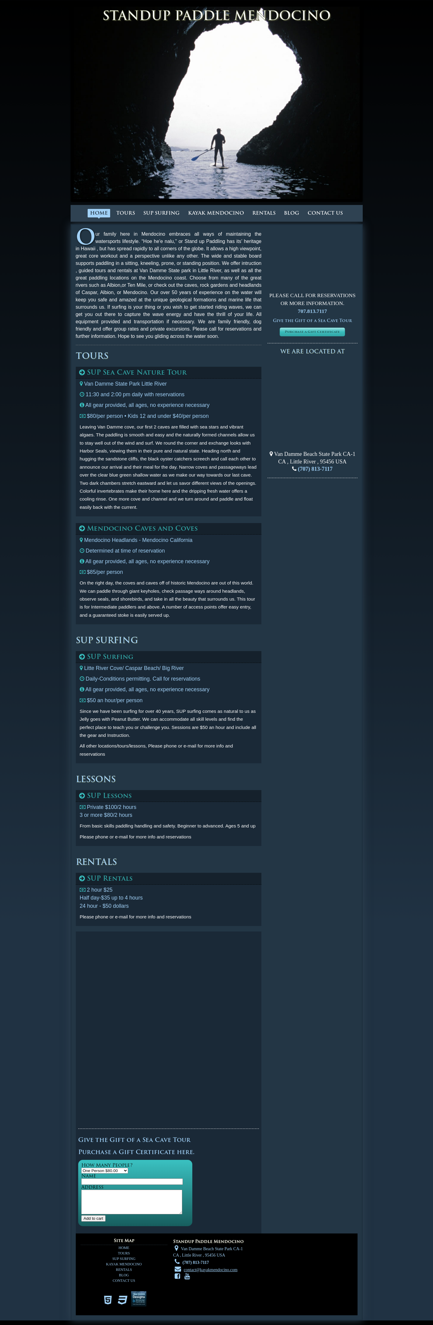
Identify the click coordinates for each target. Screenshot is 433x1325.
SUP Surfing (161, 213)
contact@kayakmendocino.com (211, 1274)
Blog (291, 213)
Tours (125, 213)
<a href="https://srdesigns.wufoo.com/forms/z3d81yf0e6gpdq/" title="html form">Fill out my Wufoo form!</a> (168, 1031)
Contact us (325, 213)
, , (312, 462)
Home (99, 213)
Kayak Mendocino (216, 213)
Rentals (264, 213)
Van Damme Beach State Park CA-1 (314, 454)
